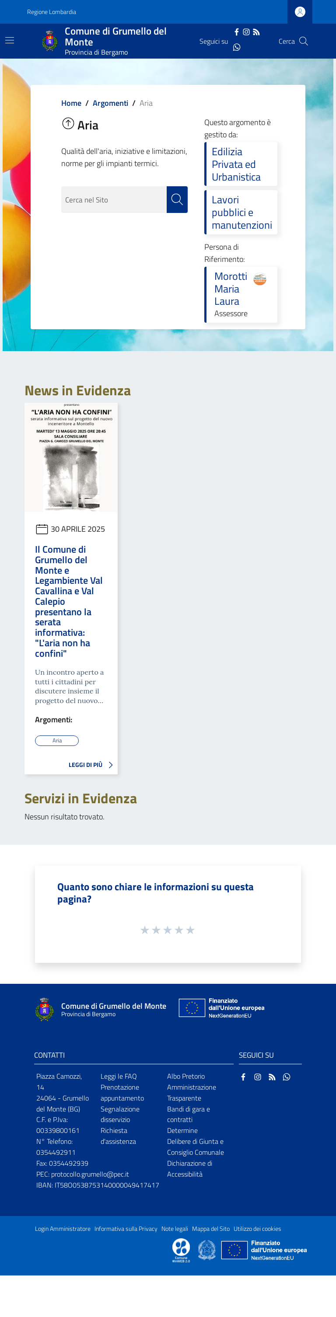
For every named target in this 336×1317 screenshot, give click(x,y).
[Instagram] (246, 31)
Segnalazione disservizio (120, 1114)
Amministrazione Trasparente (191, 1092)
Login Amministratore (63, 1228)
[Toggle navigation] (9, 40)
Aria (57, 740)
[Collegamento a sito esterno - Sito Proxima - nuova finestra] (181, 1249)
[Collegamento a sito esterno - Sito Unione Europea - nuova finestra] (220, 1010)
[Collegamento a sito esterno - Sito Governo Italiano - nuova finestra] (207, 1249)
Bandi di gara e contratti (188, 1114)
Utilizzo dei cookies (257, 1228)
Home (71, 103)
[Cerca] (303, 41)
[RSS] (256, 31)
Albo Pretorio (186, 1075)
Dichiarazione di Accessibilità (189, 1168)
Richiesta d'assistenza (118, 1135)
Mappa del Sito (211, 1228)
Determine (182, 1130)
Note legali (174, 1228)
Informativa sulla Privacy (126, 1228)
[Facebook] (236, 31)
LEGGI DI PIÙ (93, 765)
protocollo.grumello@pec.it (90, 1173)
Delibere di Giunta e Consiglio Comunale (195, 1146)
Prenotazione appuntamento (122, 1092)
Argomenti (110, 103)
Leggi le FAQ (119, 1075)
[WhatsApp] (236, 46)
